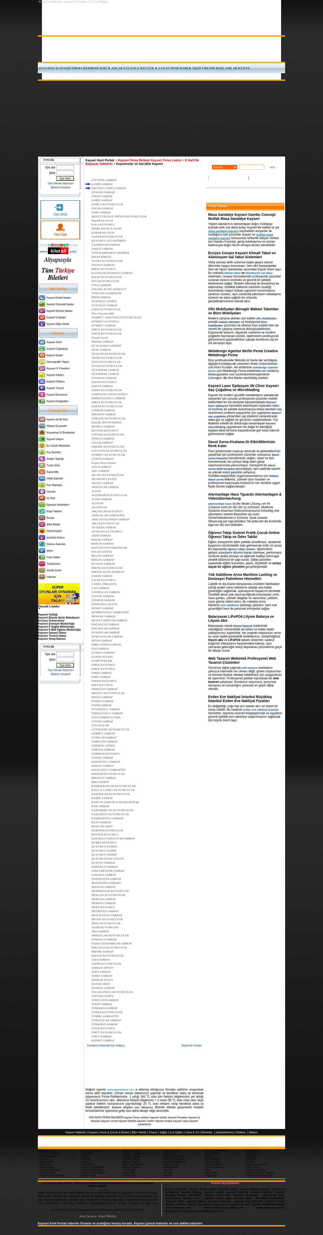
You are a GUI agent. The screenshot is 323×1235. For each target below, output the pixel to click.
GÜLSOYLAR (100, 725)
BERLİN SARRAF (103, 543)
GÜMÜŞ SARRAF (103, 458)
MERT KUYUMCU (103, 907)
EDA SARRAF (100, 648)
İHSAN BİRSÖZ (102, 256)
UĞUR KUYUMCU (103, 1028)
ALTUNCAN (99, 507)
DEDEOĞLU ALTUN (105, 604)
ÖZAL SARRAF (101, 349)
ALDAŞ (96, 491)
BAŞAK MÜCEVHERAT (107, 422)
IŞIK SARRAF (101, 781)
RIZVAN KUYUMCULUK (108, 955)
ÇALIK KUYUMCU (104, 579)
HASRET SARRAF (103, 426)
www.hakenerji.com (178, 1207)
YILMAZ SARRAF (103, 264)
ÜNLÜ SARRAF (102, 285)
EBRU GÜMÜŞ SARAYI (106, 644)
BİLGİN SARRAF (103, 555)
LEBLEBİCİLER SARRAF (108, 870)
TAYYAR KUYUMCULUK (108, 434)
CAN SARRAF (101, 587)
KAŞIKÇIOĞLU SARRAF (108, 818)
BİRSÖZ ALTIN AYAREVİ (108, 571)
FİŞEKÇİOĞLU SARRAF (107, 713)
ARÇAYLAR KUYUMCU (107, 511)
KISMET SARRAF (103, 1040)
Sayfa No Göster (191, 1045)
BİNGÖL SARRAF (103, 559)
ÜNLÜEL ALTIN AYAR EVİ (109, 289)
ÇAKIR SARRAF (102, 575)
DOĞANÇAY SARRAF (106, 624)
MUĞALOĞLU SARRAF (107, 915)
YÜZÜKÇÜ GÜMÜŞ (104, 301)
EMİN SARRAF (101, 676)
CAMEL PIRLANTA (104, 583)
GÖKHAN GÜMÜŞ (103, 745)
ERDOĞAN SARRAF (105, 688)
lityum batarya (242, 625)
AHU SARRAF (101, 470)
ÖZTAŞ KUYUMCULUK (107, 365)
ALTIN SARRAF (102, 499)
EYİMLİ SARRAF (103, 701)
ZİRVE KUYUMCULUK (107, 329)
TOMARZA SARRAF (105, 1008)
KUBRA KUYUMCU (104, 842)
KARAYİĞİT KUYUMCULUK (110, 814)
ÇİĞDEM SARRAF (103, 410)
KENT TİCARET (102, 826)
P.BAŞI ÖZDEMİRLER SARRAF (112, 943)
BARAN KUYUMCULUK (107, 406)
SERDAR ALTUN (102, 979)
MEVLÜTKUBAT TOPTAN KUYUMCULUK (119, 216)
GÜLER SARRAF (102, 442)
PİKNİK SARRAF (103, 951)
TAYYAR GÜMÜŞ (103, 995)
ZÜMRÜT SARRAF (104, 325)
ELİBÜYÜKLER (102, 660)
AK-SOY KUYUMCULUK (108, 474)
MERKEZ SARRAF (104, 903)
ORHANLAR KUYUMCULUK (110, 935)
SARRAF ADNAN (102, 967)
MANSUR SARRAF (104, 886)
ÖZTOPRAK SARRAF (105, 369)
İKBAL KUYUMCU (104, 268)
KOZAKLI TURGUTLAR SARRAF (113, 838)
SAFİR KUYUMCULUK (106, 963)
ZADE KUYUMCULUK (106, 309)
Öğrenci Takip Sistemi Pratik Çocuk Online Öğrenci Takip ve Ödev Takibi (244, 535)
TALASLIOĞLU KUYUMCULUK (112, 991)
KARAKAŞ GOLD (103, 232)
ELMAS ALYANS (102, 656)
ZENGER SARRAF (103, 192)
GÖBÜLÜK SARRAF (105, 741)
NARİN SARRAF (102, 200)
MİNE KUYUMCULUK (106, 923)
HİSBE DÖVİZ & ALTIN (107, 228)
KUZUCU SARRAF (104, 862)
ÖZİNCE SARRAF (103, 438)
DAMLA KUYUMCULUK (107, 204)
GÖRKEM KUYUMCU (106, 753)
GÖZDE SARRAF (103, 757)
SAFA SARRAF (101, 959)
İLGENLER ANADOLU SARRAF (112, 272)
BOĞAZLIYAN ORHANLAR (109, 547)
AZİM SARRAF (101, 535)
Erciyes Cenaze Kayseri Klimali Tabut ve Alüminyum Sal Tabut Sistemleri (242, 255)
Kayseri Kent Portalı (100, 160)
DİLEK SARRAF (102, 640)
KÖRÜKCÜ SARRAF (105, 866)
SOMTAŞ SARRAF (103, 987)
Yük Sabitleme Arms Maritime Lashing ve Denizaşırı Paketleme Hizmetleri (242, 577)
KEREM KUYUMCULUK (108, 830)
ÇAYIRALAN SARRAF (106, 592)
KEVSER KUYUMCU (105, 430)
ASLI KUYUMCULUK (106, 523)
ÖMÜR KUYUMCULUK (107, 333)
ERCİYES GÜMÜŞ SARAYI (109, 188)
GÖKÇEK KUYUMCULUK (109, 418)
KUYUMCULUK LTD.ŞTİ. (108, 858)
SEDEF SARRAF (102, 975)
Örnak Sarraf (100, 337)
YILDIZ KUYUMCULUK (107, 260)
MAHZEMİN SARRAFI (106, 882)
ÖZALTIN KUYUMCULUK (109, 353)
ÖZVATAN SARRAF (104, 377)
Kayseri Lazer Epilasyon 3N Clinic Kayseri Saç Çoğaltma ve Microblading (243, 388)
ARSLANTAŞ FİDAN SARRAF (111, 519)
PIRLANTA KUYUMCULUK (109, 947)
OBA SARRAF (101, 931)
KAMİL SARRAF (102, 184)
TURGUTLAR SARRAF (106, 1020)
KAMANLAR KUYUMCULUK (111, 793)
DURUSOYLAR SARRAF (107, 636)
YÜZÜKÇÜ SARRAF (105, 305)
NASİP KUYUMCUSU (105, 927)
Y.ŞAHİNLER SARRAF (106, 244)
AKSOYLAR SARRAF (105, 486)
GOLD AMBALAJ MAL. (107, 717)
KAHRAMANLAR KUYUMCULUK (114, 785)
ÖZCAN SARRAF (103, 208)
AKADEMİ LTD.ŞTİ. (104, 478)
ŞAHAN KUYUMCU (104, 381)
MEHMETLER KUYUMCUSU (110, 890)
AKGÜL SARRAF (103, 482)
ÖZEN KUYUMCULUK (106, 361)
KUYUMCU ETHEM (104, 846)
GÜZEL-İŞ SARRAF (104, 737)
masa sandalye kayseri (223, 231)
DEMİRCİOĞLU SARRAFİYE (110, 612)
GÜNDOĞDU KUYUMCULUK (111, 729)
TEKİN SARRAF (102, 1004)
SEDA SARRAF (101, 971)
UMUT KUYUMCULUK (107, 1032)
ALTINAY (98, 503)
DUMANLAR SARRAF (106, 632)
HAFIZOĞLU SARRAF (106, 761)
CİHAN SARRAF (102, 196)
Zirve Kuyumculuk (103, 313)
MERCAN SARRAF (104, 898)
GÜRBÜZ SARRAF (103, 733)
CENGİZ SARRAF (103, 596)
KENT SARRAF (101, 822)
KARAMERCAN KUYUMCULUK (113, 810)
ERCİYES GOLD (102, 684)
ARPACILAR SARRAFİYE (108, 515)
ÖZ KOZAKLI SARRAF (107, 345)
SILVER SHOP (101, 983)
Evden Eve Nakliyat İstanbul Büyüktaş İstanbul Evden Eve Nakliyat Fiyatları (240, 699)
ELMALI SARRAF (103, 652)
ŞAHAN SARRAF (102, 386)
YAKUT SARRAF (102, 248)
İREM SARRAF (101, 297)
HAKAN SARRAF (103, 765)
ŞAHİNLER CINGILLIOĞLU (110, 394)
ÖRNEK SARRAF (103, 341)
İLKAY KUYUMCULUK (107, 276)
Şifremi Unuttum (61, 187)
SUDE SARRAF (101, 212)
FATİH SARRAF (102, 705)
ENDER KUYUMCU (104, 680)
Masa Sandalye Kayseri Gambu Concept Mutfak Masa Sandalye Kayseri (242, 217)
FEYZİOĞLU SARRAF (106, 709)
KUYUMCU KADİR (104, 850)
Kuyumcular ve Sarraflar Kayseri (139, 164)
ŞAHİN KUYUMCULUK (107, 390)
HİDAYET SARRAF (104, 414)
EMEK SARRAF (102, 672)
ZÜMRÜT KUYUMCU (105, 321)
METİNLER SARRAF (105, 911)
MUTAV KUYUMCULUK (107, 919)
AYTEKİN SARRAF (104, 527)
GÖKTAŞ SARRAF (103, 749)
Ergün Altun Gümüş (104, 462)
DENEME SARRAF (104, 616)
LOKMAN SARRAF (104, 874)
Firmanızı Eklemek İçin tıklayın (106, 1045)
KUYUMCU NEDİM (104, 854)
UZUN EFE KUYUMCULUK (109, 450)
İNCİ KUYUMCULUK (105, 280)
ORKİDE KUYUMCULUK (108, 446)
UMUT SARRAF (102, 1036)
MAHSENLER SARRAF (106, 878)
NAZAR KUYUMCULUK (107, 236)
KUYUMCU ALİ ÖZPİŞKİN (109, 240)
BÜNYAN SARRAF (103, 563)
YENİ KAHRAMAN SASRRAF (111, 252)
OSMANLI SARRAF (104, 939)
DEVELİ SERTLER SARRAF (110, 620)
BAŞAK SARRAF (102, 539)
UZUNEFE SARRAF (104, 180)
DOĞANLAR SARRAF (106, 628)
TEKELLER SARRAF (105, 999)
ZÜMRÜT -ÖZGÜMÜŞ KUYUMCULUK (116, 317)
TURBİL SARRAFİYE (105, 1016)
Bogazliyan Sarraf (102, 220)
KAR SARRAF (101, 806)
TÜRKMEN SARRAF (105, 1024)
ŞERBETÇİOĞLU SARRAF (109, 398)
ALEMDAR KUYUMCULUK (109, 495)
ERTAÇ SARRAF (102, 697)
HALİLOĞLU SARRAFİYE (109, 769)
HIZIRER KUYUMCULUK (108, 773)
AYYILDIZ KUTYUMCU (107, 531)
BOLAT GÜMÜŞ (102, 551)
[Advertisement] (161, 118)
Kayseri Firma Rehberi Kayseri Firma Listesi (149, 160)
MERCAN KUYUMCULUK (109, 894)
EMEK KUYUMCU (104, 664)
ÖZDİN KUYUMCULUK (107, 357)
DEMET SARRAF (103, 608)
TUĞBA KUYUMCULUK (107, 1012)
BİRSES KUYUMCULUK (107, 567)
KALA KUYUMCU (103, 224)
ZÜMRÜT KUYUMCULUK (108, 454)
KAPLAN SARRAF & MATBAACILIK (115, 802)
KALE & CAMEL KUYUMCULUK (113, 789)
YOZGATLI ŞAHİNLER (107, 293)
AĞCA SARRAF (102, 466)
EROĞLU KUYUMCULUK (108, 692)
